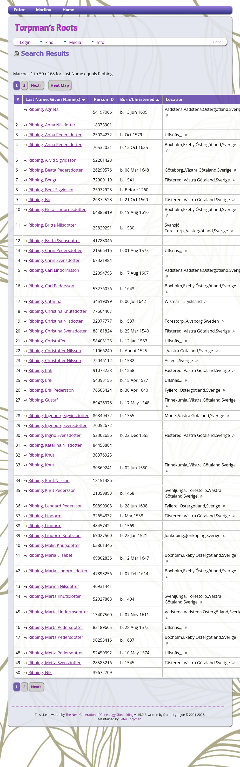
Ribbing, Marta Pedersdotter (55, 637)
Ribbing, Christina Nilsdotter (55, 321)
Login (25, 42)
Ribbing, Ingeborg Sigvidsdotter (58, 415)
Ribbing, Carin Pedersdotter (55, 250)
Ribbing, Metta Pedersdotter (55, 653)
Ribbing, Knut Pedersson (52, 490)
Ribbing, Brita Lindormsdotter (57, 209)
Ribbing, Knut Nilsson (48, 480)
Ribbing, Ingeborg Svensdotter (57, 425)
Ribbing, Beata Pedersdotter (55, 170)
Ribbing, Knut (41, 455)
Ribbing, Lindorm (44, 516)
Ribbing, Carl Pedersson (51, 286)
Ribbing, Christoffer (47, 341)
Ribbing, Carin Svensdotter (53, 260)
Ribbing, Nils (40, 672)
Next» (36, 85)
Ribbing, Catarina (44, 301)
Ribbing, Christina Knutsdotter (57, 311)
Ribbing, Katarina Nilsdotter (55, 445)
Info (100, 42)
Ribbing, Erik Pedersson (51, 390)
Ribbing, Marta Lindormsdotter (58, 612)
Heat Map (60, 85)
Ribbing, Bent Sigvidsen (50, 190)
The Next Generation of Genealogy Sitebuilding (99, 714)
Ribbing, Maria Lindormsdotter (58, 571)
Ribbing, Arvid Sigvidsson (52, 160)
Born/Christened (139, 99)
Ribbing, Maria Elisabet (50, 555)
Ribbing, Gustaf (43, 400)
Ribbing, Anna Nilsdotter (51, 125)
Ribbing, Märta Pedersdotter (55, 627)
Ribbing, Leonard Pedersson (55, 506)
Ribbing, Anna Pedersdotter (55, 135)
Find (49, 42)
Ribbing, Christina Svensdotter (57, 331)
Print (217, 42)
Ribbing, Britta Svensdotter (54, 240)
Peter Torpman (130, 719)
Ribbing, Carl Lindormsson (53, 270)
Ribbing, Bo (39, 199)
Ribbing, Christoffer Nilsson (54, 351)
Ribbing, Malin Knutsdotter (54, 545)
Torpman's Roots (46, 28)
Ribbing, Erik (40, 370)
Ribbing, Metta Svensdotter (54, 663)
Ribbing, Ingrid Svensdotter (54, 435)
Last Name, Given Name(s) (55, 99)
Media (75, 42)
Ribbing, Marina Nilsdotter (53, 586)
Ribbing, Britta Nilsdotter (52, 225)
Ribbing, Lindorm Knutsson (54, 535)
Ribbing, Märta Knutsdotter (54, 596)
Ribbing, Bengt (42, 180)
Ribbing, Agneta (43, 109)
